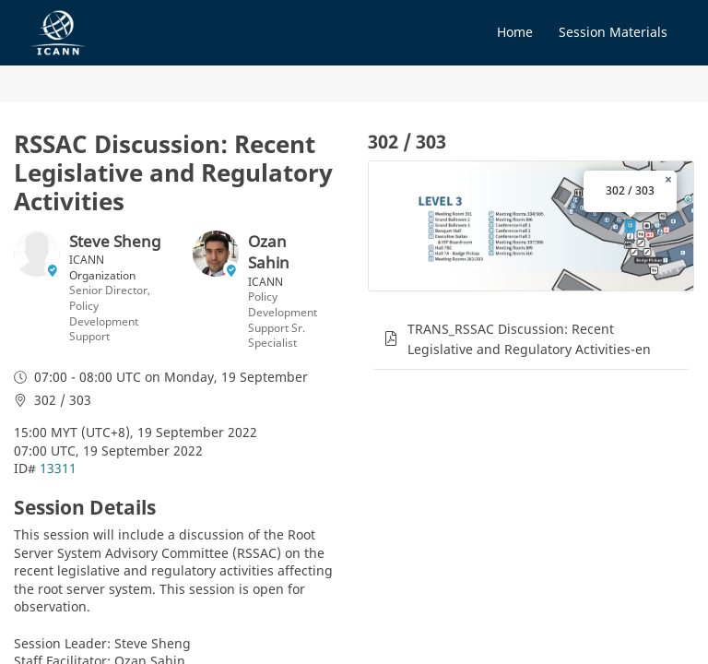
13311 (58, 468)
